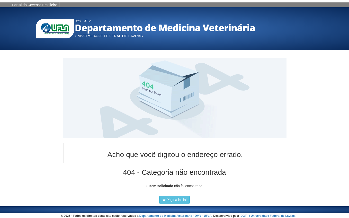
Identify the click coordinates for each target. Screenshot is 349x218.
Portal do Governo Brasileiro (34, 4)
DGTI (244, 216)
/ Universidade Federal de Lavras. (271, 216)
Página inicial (174, 200)
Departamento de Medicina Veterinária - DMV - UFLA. (176, 216)
